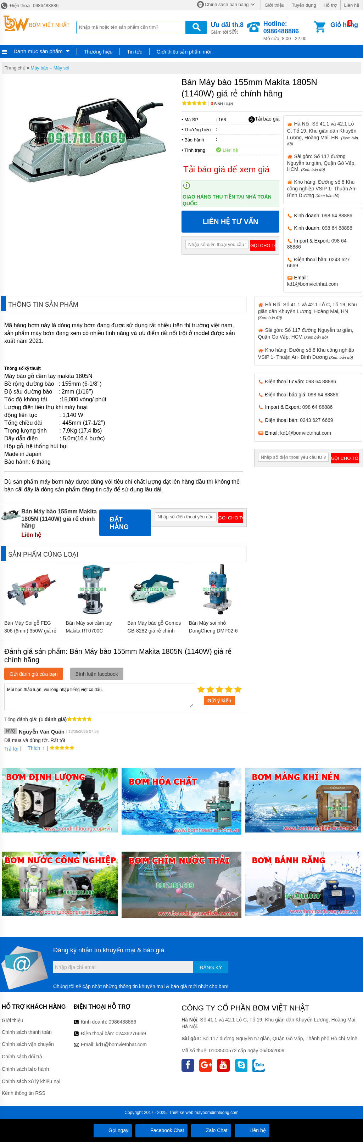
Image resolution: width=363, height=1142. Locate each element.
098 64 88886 (337, 215)
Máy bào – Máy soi (49, 68)
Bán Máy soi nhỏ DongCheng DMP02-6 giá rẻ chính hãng (213, 630)
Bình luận (222, 104)
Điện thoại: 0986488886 (29, 5)
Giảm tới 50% (227, 27)
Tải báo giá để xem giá (226, 169)
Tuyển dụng (304, 5)
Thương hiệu (98, 52)
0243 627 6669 (316, 420)
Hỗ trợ (330, 5)
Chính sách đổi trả (22, 1056)
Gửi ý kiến (219, 700)
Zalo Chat (211, 1130)
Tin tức (134, 52)
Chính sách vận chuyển (28, 1044)
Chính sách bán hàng (226, 4)
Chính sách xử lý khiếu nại (31, 1081)
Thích (31, 748)
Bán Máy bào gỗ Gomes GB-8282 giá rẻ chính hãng (154, 630)
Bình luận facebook (97, 674)
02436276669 (131, 1033)
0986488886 (122, 1022)
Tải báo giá (263, 119)
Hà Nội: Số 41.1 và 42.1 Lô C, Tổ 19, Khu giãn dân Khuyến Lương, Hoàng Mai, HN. (322, 133)
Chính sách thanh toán (27, 1032)
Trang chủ (15, 68)
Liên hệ (351, 5)
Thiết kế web (181, 1112)
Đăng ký (211, 967)
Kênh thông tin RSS (23, 1093)
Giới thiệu (274, 5)
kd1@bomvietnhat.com (312, 284)
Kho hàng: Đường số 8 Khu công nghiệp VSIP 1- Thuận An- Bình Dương (322, 188)
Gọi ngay (112, 1130)
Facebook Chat (161, 1130)
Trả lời (11, 749)
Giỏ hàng (344, 24)
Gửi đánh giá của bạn (34, 674)
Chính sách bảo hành (25, 1069)
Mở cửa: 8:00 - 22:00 (288, 30)
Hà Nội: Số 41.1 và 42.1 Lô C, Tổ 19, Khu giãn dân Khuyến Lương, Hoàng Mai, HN (307, 311)
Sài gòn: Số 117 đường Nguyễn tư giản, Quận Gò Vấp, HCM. (321, 163)
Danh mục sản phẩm (37, 51)
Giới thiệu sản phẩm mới (184, 52)
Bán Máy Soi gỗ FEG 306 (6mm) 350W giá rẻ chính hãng (30, 630)
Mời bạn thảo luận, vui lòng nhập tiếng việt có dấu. (99, 696)
